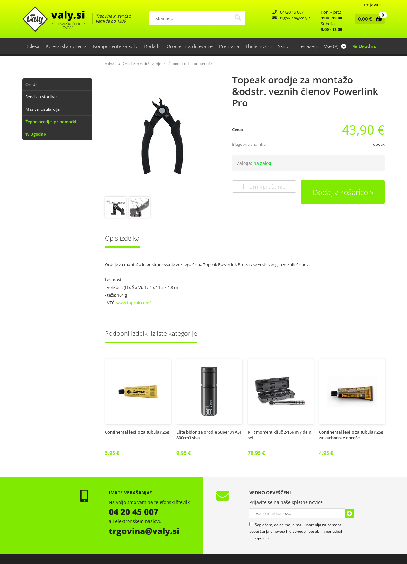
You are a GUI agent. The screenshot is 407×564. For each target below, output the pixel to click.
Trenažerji (307, 46)
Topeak (378, 144)
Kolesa (32, 46)
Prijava (373, 5)
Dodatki (152, 46)
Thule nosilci (258, 46)
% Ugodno (364, 46)
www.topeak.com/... (135, 303)
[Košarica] (368, 19)
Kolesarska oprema (66, 46)
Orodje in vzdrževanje (190, 46)
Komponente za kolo (115, 46)
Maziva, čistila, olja (42, 109)
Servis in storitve (41, 97)
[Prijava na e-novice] (349, 513)
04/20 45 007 (292, 12)
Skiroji (284, 46)
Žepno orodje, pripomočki (50, 121)
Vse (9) (335, 46)
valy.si (110, 63)
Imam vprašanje (264, 186)
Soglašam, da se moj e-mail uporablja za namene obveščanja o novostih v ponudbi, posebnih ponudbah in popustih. (296, 531)
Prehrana (229, 46)
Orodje (31, 84)
